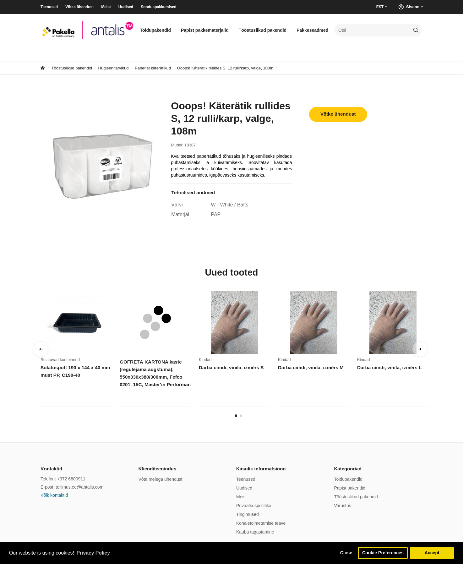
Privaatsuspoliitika (253, 505)
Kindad (205, 359)
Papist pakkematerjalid (205, 30)
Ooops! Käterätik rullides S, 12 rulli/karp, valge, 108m (225, 68)
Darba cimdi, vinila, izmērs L (389, 367)
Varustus (342, 505)
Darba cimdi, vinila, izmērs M (310, 367)
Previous (40, 349)
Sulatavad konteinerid (60, 359)
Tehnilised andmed (193, 192)
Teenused (49, 7)
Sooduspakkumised (158, 7)
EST (380, 7)
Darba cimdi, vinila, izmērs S (231, 367)
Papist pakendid (350, 487)
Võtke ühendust (79, 7)
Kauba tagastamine (255, 531)
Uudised (125, 7)
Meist (106, 7)
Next (420, 349)
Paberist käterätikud (153, 68)
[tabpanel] (80, 350)
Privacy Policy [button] (94, 552)
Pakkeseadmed (312, 30)
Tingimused (247, 514)
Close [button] (344, 552)
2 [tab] (241, 415)
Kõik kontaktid (54, 495)
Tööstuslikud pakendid (262, 30)
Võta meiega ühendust (160, 479)
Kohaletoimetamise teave (261, 523)
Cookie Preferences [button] (382, 552)
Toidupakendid (155, 30)
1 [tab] (236, 415)
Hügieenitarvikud (113, 68)
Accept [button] (431, 552)
